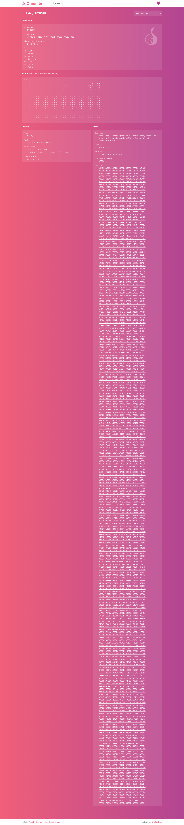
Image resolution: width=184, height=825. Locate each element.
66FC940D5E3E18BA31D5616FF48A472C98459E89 (122, 424)
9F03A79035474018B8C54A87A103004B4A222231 (122, 573)
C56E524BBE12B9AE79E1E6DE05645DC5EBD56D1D (122, 668)
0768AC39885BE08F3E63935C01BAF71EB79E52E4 (122, 204)
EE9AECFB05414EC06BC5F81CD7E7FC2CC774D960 (122, 782)
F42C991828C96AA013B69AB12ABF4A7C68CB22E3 (122, 796)
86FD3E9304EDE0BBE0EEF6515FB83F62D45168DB (122, 500)
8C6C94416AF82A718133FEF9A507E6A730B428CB (122, 525)
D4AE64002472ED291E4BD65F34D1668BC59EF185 (122, 695)
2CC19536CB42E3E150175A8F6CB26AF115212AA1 (122, 299)
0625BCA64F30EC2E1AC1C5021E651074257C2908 (122, 199)
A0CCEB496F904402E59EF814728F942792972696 (122, 579)
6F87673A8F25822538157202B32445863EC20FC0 (122, 440)
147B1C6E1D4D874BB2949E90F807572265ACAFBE (122, 242)
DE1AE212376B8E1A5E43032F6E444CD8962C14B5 (122, 723)
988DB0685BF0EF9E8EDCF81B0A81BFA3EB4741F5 (122, 552)
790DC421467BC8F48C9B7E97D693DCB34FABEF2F (122, 457)
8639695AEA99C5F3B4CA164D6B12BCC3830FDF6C (122, 497)
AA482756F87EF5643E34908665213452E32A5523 (122, 619)
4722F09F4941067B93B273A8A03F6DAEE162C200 (122, 356)
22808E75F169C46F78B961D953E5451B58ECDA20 (122, 272)
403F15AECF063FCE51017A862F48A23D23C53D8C (122, 326)
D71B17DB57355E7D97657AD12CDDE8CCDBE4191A (122, 704)
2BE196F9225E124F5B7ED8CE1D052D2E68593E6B (122, 297)
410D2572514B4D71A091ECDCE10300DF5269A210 (122, 337)
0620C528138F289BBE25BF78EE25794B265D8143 (122, 196)
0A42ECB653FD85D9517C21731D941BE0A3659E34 (122, 212)
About (31, 822)
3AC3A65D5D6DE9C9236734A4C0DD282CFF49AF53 (122, 321)
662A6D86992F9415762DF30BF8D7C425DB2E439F (122, 416)
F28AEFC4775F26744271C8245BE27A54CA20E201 (122, 790)
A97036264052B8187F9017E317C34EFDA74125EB (122, 617)
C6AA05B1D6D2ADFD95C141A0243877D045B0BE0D (122, 671)
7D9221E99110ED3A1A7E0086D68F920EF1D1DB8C (122, 462)
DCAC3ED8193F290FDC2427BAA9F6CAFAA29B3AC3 (122, 717)
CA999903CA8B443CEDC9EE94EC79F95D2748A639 (122, 679)
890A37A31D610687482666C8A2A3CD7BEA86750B (122, 505)
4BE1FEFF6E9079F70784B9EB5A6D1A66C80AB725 (122, 359)
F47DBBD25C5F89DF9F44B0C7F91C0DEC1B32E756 (122, 799)
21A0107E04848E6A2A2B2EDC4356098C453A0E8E (122, 267)
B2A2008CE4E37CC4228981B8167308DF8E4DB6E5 (122, 633)
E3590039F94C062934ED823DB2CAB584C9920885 (122, 744)
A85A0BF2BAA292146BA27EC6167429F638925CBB (122, 609)
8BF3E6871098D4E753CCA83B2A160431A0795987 (122, 522)
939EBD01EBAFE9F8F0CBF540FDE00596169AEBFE (122, 544)
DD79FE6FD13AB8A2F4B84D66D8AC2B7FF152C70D (122, 720)
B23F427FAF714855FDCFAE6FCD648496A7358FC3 (122, 630)
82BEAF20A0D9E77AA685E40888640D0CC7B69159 (122, 487)
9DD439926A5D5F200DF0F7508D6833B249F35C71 (122, 571)
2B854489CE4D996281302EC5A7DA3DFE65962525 (122, 294)
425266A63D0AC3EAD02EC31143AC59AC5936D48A (122, 345)
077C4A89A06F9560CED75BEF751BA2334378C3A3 (122, 207)
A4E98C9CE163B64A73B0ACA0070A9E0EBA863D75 (122, 598)
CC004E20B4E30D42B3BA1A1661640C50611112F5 (122, 682)
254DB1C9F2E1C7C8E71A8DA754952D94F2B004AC (122, 278)
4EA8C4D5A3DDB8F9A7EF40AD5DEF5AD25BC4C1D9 (122, 364)
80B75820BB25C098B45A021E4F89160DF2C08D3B (122, 473)
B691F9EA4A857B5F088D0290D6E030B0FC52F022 (122, 641)
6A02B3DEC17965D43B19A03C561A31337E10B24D (122, 430)
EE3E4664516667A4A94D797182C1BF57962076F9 (122, 780)
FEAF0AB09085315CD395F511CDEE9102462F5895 (122, 809)
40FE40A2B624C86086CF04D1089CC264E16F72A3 (122, 335)
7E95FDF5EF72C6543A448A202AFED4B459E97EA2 (122, 465)
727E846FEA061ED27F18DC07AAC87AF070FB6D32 (122, 446)
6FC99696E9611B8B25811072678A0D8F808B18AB (122, 443)
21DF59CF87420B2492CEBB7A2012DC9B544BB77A (122, 269)
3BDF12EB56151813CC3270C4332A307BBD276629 (122, 324)
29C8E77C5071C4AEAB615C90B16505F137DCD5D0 (122, 286)
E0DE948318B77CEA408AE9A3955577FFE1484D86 (122, 731)
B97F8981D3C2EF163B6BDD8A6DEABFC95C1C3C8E (122, 655)
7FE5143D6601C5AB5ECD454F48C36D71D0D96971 (122, 468)
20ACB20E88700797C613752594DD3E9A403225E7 (122, 264)
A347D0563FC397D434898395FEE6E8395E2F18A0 (122, 590)
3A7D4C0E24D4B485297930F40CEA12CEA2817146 (122, 318)
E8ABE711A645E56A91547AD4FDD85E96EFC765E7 (122, 769)
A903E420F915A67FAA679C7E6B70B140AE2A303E (122, 614)
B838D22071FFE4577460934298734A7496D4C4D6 (122, 647)
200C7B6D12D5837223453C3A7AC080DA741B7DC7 (122, 259)
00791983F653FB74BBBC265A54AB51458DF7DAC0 (122, 183)
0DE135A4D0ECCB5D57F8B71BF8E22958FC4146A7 (122, 221)
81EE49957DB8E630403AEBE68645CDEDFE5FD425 (122, 481)
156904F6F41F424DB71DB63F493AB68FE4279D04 (122, 245)
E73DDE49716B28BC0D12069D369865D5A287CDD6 (122, 755)
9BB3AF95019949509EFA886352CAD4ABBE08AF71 (122, 568)
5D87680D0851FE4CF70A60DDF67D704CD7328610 (122, 397)
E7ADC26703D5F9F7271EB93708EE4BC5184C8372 (122, 761)
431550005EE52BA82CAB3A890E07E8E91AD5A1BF (122, 348)
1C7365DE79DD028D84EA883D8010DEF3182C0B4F (122, 248)
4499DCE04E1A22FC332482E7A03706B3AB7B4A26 (122, 351)
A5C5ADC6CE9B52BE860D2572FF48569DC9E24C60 (122, 601)
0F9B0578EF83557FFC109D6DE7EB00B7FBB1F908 (122, 229)
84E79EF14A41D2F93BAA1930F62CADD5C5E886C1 (122, 495)
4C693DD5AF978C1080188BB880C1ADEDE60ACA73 (122, 362)
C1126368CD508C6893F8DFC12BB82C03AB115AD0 (122, 666)
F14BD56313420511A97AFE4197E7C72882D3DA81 (122, 788)
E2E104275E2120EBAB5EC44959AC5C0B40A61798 (122, 742)
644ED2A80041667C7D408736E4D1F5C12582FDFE (122, 411)
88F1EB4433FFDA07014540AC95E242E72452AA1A (122, 503)
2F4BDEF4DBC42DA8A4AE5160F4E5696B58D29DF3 (122, 305)
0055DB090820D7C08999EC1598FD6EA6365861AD (122, 180)
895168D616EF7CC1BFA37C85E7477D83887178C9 (122, 514)
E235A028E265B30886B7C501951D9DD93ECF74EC (122, 739)
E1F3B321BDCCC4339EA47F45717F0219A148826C (122, 736)
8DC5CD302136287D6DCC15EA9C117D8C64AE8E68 (122, 527)
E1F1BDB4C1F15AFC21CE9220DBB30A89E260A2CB (122, 733)
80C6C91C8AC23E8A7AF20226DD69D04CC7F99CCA (122, 476)
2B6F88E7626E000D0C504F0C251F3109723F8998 (122, 291)
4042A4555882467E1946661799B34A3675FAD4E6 (122, 329)
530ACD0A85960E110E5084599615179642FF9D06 (122, 378)
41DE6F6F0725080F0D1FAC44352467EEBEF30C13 (122, 343)
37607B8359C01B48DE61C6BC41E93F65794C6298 (122, 313)
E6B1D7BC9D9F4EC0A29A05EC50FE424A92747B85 (122, 750)
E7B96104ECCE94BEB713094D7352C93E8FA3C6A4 (122, 763)
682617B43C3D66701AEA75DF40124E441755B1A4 (122, 427)
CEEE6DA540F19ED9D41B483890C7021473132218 (122, 685)
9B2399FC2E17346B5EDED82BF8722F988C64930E (122, 565)
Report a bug (54, 822)
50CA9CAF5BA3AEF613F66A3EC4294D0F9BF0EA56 (122, 375)
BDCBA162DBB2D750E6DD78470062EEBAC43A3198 (122, 657)
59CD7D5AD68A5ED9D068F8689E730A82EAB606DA (122, 381)
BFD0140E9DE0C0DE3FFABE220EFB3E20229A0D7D (122, 660)
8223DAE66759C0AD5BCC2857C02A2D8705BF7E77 (122, 484)
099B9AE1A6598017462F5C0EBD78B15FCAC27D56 (122, 210)
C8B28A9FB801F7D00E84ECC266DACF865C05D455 (122, 674)
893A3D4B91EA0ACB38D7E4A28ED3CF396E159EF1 (122, 511)
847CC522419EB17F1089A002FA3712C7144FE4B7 (122, 492)
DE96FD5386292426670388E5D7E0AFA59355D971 (122, 728)
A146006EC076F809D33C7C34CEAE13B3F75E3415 (122, 584)
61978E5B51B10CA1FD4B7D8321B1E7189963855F (122, 405)
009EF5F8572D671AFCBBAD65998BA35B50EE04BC (122, 185)
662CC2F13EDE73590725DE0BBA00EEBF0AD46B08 (122, 419)
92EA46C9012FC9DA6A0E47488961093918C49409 (122, 541)
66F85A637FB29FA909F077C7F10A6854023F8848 (122, 421)
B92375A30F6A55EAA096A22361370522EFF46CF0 (122, 652)
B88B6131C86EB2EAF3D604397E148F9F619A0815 (122, 649)
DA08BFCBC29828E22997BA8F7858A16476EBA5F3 (122, 709)
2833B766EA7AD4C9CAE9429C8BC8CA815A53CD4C (122, 283)
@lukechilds (157, 822)
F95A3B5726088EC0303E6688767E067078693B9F (122, 804)
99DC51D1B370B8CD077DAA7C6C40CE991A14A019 (122, 554)
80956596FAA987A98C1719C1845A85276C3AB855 (122, 470)
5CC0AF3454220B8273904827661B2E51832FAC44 (122, 394)
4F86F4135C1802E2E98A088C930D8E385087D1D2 (122, 370)
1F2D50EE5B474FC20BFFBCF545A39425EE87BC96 (122, 256)
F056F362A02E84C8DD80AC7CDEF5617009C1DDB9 (122, 785)
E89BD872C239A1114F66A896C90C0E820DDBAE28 (122, 766)
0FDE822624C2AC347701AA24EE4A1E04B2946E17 (122, 231)
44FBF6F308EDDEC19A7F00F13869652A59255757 (122, 354)
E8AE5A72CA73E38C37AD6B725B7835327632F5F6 (122, 771)
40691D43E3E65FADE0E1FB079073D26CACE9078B (122, 332)
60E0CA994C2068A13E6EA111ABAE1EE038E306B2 (122, 402)
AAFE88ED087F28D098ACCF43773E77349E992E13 (122, 625)
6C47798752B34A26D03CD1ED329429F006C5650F (122, 438)
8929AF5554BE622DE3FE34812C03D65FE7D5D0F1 (122, 508)
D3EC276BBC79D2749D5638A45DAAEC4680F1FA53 (122, 693)
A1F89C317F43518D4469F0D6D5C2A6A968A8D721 (122, 587)
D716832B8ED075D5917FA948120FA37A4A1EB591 (122, 701)
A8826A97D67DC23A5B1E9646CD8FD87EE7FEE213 (122, 611)
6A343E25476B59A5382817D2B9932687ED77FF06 (122, 432)
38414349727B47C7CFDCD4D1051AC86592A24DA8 (122, 316)
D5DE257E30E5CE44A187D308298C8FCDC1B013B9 (122, 698)
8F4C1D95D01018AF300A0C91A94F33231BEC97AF (122, 533)
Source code (41, 822)
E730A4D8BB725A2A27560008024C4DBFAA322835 (122, 752)
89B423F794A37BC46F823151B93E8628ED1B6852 (122, 516)
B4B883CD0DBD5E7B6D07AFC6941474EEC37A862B (122, 639)
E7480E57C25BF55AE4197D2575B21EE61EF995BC (122, 758)
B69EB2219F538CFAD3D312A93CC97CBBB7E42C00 (122, 644)
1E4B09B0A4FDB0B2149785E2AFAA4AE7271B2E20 (122, 250)
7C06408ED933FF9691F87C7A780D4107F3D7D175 (122, 459)
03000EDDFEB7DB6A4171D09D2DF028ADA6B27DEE (122, 193)
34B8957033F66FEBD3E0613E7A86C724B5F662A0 (122, 307)
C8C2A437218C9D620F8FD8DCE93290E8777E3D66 (122, 676)
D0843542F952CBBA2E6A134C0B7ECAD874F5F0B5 (122, 687)
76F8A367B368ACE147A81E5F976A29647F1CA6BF (122, 451)
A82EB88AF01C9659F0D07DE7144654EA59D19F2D (122, 606)
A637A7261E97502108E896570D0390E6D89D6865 (122, 603)
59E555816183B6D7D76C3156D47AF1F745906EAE (122, 383)
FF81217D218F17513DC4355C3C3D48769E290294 (122, 812)
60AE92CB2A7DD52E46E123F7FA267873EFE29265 (122, 400)
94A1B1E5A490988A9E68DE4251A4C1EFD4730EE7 (122, 549)
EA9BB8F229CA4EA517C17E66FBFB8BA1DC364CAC (122, 774)
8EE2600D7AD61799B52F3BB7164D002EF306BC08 (122, 530)
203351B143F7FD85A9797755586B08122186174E (122, 261)
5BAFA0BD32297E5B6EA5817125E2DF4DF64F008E (122, 389)
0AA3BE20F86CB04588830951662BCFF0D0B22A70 (122, 215)
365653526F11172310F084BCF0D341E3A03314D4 (122, 310)
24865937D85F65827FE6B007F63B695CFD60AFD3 (122, 275)
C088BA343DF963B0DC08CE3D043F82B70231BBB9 (122, 663)
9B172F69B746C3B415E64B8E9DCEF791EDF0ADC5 (122, 562)
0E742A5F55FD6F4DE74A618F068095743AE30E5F (122, 223)
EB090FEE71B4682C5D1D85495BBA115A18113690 (122, 777)
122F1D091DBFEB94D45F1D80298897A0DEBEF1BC (122, 240)
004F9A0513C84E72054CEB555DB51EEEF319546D (122, 177)
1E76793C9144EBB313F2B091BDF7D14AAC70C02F (122, 253)
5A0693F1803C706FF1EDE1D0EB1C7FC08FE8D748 (122, 386)
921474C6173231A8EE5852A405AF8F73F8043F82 (122, 535)
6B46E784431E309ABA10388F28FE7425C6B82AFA (122, 435)
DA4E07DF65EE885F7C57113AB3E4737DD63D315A (122, 714)
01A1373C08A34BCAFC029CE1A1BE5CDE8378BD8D (122, 191)
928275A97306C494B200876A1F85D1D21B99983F (122, 538)
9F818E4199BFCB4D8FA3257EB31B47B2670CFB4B (122, 576)
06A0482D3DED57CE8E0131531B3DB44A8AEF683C (122, 202)
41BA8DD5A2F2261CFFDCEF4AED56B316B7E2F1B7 (122, 340)
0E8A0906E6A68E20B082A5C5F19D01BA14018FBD (122, 226)
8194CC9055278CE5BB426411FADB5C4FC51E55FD (122, 478)
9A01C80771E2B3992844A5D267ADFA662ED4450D (122, 557)
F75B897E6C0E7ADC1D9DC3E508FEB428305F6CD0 (122, 801)
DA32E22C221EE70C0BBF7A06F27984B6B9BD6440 (122, 712)
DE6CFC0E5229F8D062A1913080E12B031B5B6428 (122, 725)
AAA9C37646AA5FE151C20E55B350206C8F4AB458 (122, 622)
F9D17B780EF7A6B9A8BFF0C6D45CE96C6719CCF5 (122, 807)
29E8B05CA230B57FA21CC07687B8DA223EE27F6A (122, 288)
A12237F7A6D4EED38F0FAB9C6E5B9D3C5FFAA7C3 (122, 582)
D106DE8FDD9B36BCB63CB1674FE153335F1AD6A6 (122, 690)
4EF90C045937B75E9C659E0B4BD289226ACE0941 (122, 367)
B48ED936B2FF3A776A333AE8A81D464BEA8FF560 (122, 636)
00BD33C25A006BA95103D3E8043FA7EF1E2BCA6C (122, 188)
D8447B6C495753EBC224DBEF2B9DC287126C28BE (122, 706)
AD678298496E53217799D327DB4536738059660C (122, 628)
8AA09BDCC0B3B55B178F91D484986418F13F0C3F (122, 519)
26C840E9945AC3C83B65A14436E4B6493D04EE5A (122, 280)
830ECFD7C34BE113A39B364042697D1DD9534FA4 (122, 489)
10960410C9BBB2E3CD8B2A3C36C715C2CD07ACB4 (122, 237)
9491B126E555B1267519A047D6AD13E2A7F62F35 (122, 546)
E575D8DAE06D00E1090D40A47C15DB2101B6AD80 (122, 747)
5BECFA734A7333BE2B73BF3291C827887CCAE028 (122, 391)
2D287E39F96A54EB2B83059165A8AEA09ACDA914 (122, 302)
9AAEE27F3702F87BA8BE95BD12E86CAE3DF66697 (122, 560)
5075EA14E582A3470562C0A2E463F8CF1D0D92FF (122, 373)
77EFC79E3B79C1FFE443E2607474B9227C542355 (122, 454)
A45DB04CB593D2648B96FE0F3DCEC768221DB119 (122, 595)
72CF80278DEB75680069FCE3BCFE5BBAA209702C (122, 448)
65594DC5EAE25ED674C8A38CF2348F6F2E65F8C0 (122, 413)
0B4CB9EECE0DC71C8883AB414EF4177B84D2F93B (122, 218)
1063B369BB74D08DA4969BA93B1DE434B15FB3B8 (122, 234)
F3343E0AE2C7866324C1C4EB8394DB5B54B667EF (122, 793)
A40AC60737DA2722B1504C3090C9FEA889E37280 (122, 592)
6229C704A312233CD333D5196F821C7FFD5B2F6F (122, 408)
